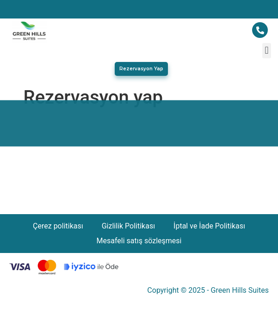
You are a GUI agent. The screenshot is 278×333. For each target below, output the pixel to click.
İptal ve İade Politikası (209, 226)
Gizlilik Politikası (128, 226)
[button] (266, 50)
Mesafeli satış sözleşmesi (139, 240)
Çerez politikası (58, 226)
